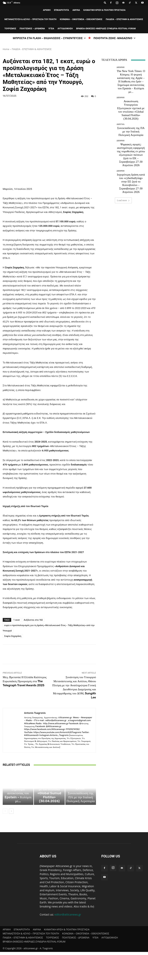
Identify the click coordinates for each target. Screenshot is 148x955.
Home (6, 49)
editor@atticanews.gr (68, 917)
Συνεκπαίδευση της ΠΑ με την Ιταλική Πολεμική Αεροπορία (80, 803)
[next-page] (11, 814)
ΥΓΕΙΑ (51, 28)
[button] (105, 2)
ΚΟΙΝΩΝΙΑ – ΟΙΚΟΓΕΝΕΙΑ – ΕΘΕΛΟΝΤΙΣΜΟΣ (81, 19)
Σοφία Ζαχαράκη (12, 635)
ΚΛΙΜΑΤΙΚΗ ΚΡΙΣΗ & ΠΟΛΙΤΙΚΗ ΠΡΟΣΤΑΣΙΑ (104, 10)
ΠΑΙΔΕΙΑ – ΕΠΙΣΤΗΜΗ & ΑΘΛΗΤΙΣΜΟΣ (124, 19)
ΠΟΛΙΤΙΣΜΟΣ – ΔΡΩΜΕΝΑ (32, 28)
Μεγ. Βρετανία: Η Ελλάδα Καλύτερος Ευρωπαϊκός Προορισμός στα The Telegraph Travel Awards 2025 (25, 681)
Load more (123, 156)
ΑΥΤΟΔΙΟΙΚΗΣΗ (65, 28)
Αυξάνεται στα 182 (33, 619)
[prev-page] (5, 814)
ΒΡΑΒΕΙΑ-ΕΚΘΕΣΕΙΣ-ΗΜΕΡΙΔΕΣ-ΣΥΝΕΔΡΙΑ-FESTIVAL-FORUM (106, 28)
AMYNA (76, 10)
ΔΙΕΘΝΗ (18, 791)
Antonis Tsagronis (35, 712)
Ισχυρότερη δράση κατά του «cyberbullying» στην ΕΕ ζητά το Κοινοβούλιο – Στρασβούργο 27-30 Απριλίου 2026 (131, 144)
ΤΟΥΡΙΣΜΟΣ (10, 28)
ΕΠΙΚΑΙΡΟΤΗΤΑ (61, 10)
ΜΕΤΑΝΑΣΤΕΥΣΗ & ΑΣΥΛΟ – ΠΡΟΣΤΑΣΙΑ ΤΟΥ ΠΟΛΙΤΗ (30, 19)
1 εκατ (16, 619)
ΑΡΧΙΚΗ (46, 10)
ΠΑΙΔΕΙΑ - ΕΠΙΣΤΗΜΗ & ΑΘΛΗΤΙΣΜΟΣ (32, 49)
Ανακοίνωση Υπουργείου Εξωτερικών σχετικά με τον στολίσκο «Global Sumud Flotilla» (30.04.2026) (49, 801)
